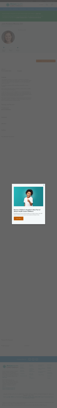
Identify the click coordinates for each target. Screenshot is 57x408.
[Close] (43, 185)
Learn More (18, 218)
